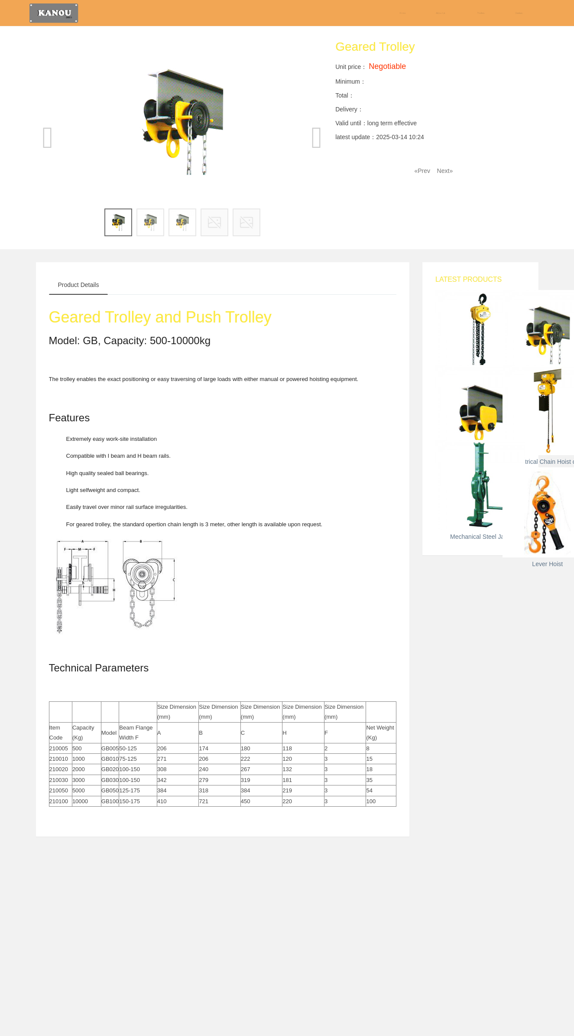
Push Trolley (480, 608)
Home (403, 13)
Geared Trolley (480, 497)
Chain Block (480, 386)
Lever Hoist (480, 949)
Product (480, 13)
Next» (445, 170)
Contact (519, 13)
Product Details (78, 284)
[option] (182, 121)
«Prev (422, 170)
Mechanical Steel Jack (480, 838)
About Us (440, 13)
